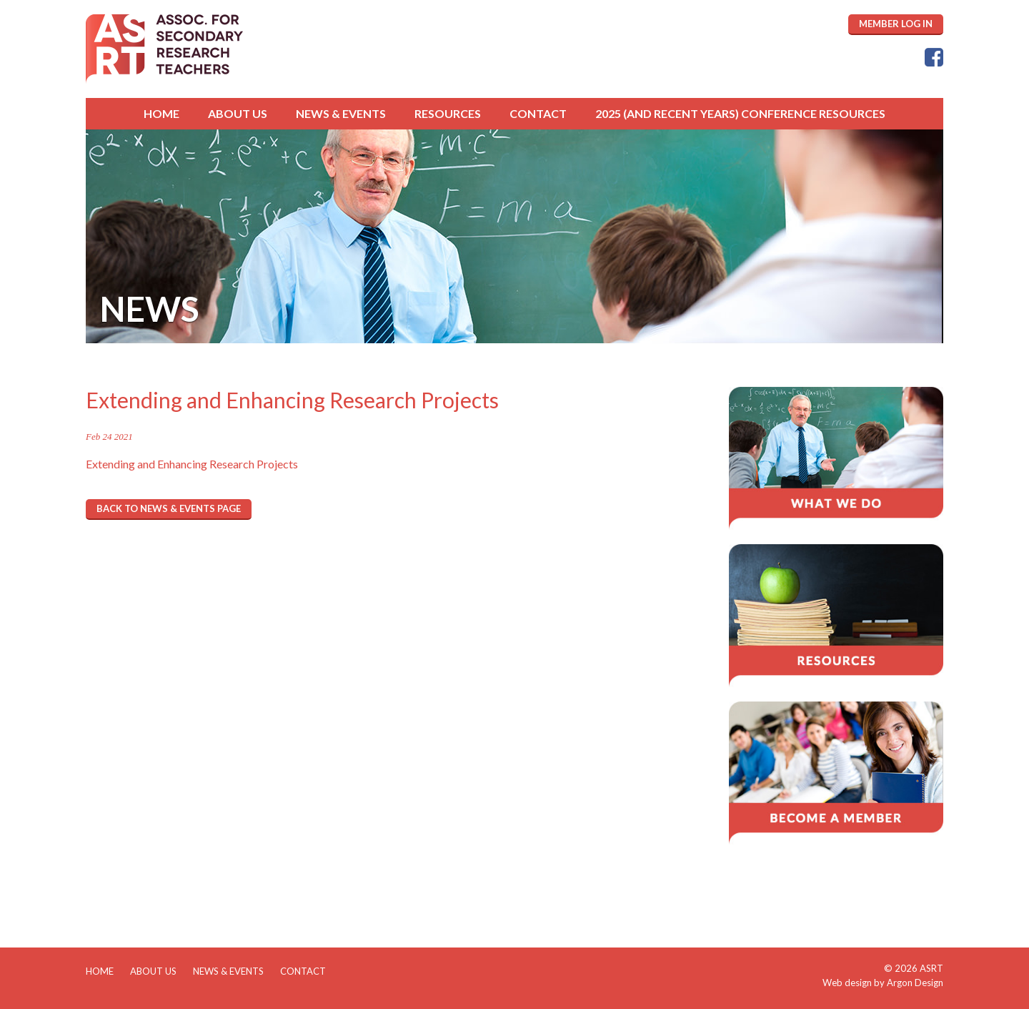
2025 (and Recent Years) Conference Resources (740, 113)
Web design (847, 982)
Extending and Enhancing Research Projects (192, 464)
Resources (447, 113)
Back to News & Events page (168, 508)
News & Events (341, 113)
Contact (538, 113)
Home (161, 113)
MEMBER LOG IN (896, 23)
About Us (237, 113)
